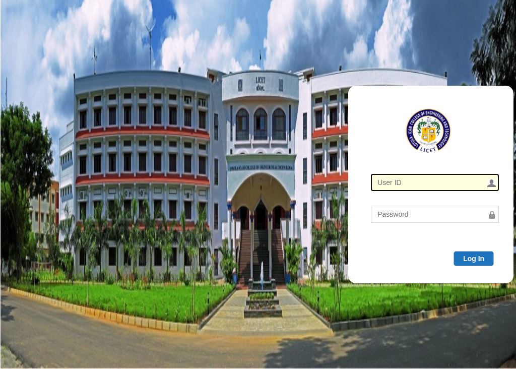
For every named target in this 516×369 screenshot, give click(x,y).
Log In (473, 259)
